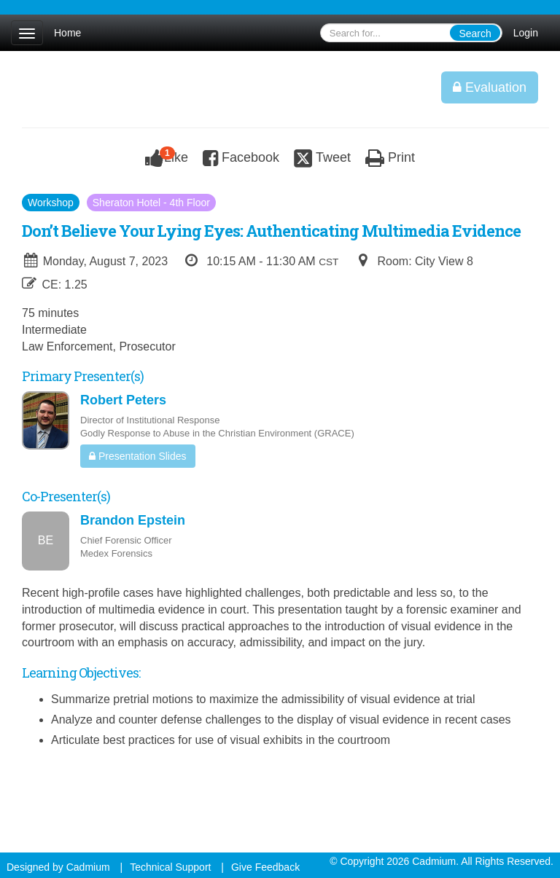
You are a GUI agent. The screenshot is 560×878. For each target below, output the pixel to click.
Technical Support (170, 867)
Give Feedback (265, 867)
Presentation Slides (138, 456)
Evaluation (489, 87)
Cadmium (88, 867)
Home (67, 33)
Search (475, 33)
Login (525, 33)
